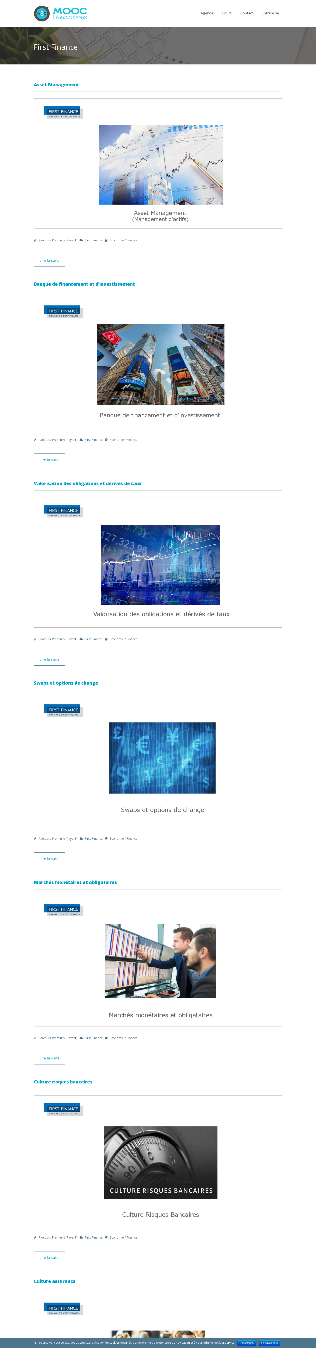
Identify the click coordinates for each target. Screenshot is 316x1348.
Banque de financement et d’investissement (84, 284)
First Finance (94, 240)
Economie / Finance (124, 240)
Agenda (207, 13)
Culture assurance (55, 1281)
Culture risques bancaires (63, 1082)
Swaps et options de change (66, 683)
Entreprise (270, 13)
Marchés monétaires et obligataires (75, 882)
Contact (246, 13)
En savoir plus (269, 1343)
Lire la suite (49, 260)
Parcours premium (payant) (57, 240)
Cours (227, 13)
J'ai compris (246, 1343)
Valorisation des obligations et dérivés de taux (88, 483)
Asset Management (56, 84)
